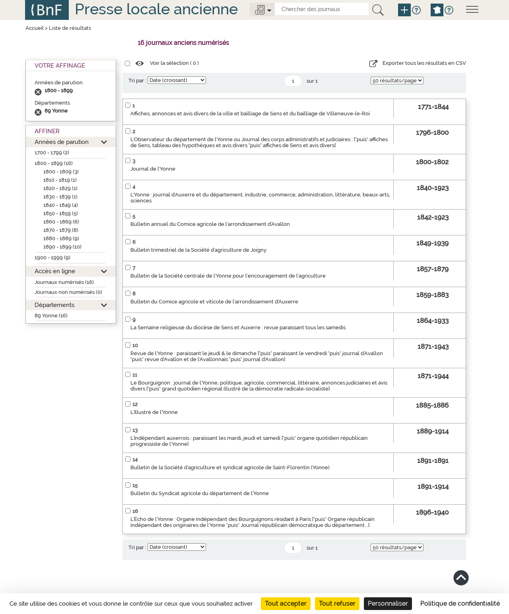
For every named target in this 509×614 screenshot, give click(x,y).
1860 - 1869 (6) (61, 222)
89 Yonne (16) (51, 316)
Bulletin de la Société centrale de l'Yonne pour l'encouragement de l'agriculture (228, 276)
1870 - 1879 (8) (60, 230)
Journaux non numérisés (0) (68, 292)
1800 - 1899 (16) (54, 163)
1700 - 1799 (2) (52, 152)
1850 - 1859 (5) (60, 213)
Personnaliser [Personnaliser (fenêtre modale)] (388, 603)
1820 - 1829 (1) (60, 188)
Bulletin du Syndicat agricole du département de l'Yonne (199, 493)
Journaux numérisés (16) (64, 282)
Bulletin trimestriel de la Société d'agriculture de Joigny (198, 250)
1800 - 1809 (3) (61, 172)
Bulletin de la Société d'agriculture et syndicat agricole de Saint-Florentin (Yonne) (230, 467)
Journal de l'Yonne (152, 169)
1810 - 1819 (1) (60, 180)
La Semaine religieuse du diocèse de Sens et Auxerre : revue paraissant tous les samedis (238, 327)
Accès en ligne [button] (55, 271)
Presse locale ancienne (156, 9)
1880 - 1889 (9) (61, 238)
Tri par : (137, 81)
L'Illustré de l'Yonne (154, 412)
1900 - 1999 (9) (52, 257)
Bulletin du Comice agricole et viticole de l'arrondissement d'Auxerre (214, 302)
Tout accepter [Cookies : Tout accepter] (286, 603)
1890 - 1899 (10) (62, 247)
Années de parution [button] (62, 141)
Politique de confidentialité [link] (460, 603)
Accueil (34, 28)
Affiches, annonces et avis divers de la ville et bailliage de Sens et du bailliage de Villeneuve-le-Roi (250, 114)
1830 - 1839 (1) (60, 197)
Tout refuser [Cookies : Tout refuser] (337, 603)
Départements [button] (54, 304)
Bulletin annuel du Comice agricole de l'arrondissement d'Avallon (210, 224)
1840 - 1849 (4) (60, 205)
